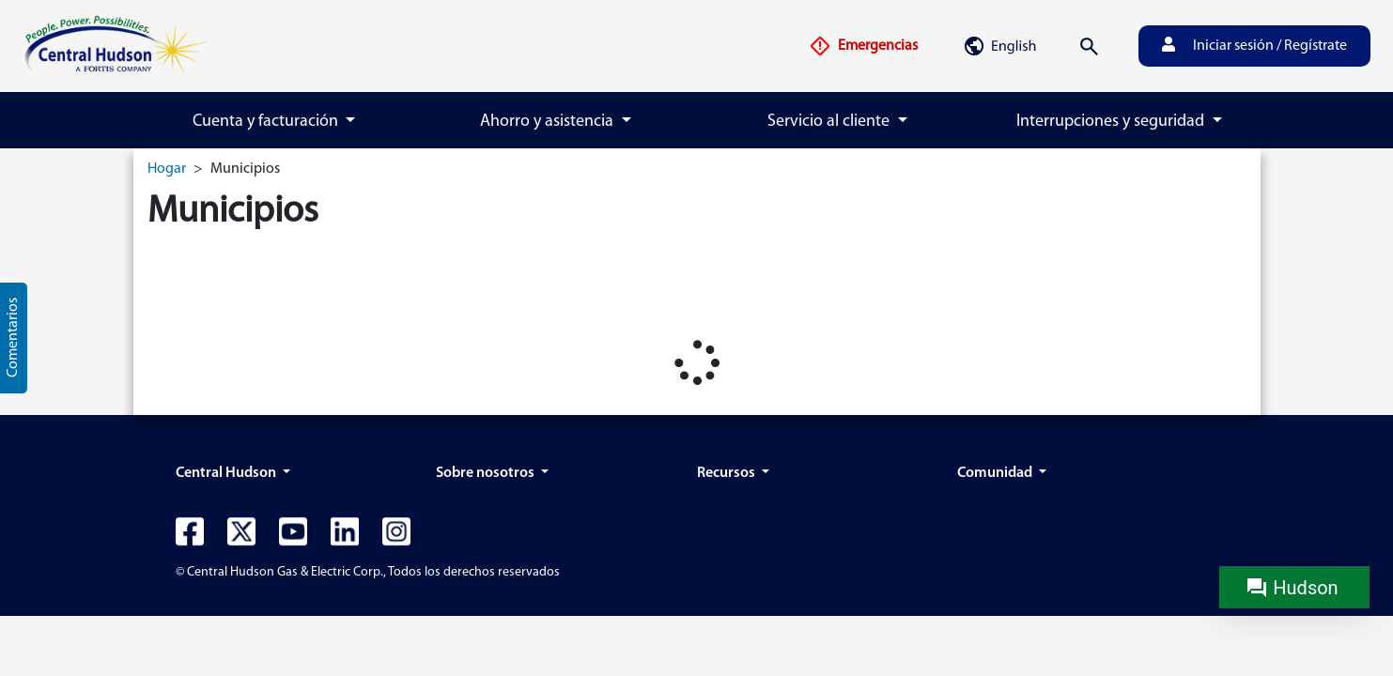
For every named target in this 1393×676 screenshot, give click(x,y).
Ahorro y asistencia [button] (548, 122)
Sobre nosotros (486, 473)
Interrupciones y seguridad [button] (1112, 122)
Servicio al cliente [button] (830, 122)
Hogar (166, 169)
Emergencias (863, 46)
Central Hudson (227, 473)
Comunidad (996, 473)
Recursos (727, 473)
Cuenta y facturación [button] (267, 122)
